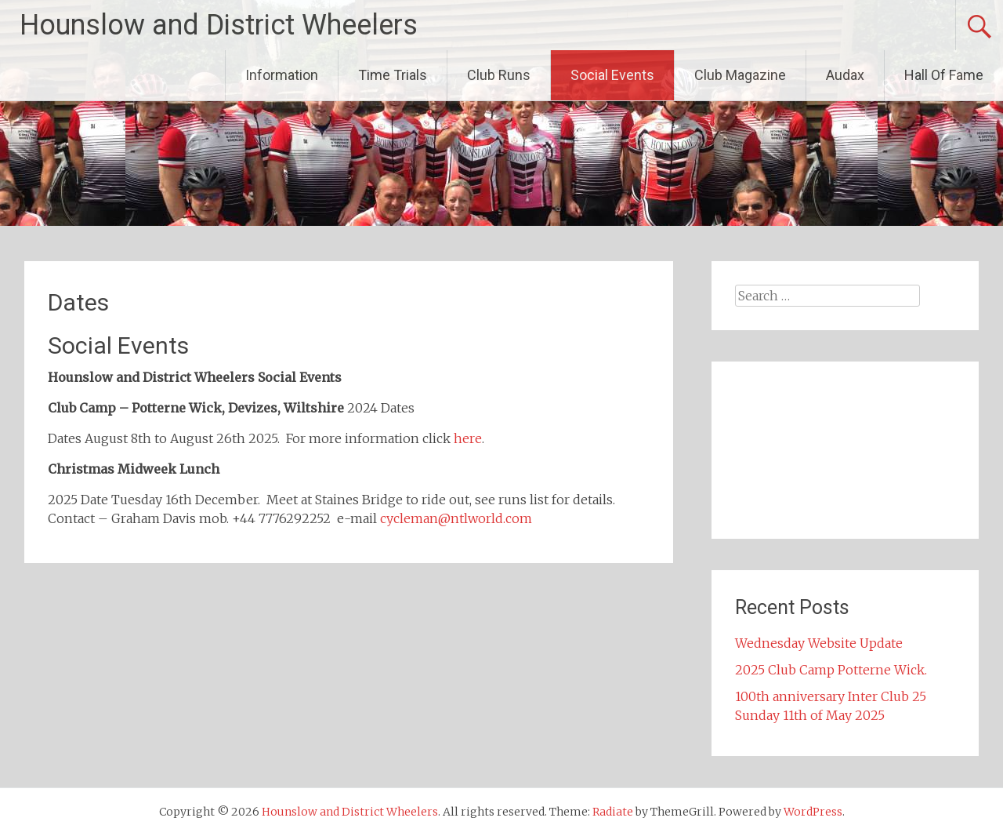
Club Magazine (740, 75)
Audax (845, 75)
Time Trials (392, 75)
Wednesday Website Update (819, 643)
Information (281, 75)
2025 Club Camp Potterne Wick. (831, 670)
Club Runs (498, 75)
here (468, 438)
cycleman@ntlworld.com (456, 518)
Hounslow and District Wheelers (219, 25)
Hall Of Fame (943, 75)
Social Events (612, 75)
